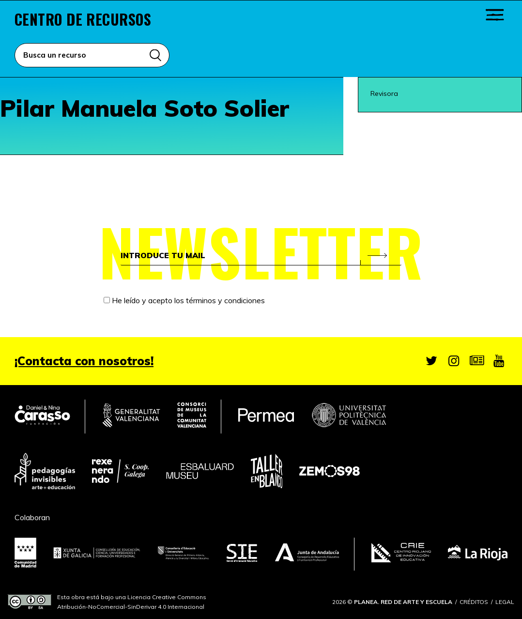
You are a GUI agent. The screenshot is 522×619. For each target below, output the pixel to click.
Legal (504, 601)
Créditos (474, 601)
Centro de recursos (83, 19)
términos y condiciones (225, 301)
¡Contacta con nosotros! (84, 361)
